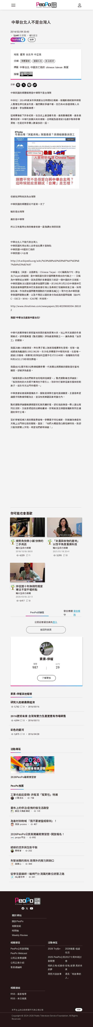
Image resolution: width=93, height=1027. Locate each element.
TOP (79, 1010)
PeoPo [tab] (37, 612)
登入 (55, 622)
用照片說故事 (55, 974)
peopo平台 (20, 837)
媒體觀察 (25, 61)
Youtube (32, 908)
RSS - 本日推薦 (18, 998)
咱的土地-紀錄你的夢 (56, 967)
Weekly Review (20, 935)
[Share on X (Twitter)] (24, 85)
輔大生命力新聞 (23, 548)
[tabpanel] (46, 622)
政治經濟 (49, 61)
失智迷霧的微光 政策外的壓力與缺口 (32, 860)
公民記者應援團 (18, 958)
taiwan (59, 67)
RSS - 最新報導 (18, 994)
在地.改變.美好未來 (73, 967)
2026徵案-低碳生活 (72, 951)
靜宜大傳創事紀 (22, 811)
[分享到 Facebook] (18, 85)
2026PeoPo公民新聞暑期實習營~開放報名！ (38, 834)
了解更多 (46, 678)
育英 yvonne (21, 824)
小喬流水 (19, 798)
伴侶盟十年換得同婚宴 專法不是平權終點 (29, 587)
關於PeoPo (17, 921)
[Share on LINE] (29, 85)
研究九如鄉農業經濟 (23, 702)
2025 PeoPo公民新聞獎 (56, 959)
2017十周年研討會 (73, 959)
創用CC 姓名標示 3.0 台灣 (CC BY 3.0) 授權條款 (27, 74)
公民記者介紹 (17, 962)
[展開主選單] (13, 5)
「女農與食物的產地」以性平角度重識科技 (66, 542)
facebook (23, 908)
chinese (50, 67)
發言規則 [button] (77, 613)
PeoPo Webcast (19, 953)
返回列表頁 (46, 629)
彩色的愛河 (17, 730)
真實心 (18, 864)
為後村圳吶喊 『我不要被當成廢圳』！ (34, 821)
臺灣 (22, 54)
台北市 (29, 54)
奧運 (66, 67)
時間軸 (15, 930)
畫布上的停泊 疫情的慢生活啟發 (30, 808)
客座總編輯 (16, 967)
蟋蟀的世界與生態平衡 (24, 847)
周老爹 (18, 850)
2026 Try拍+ (54, 949)
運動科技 (37, 61)
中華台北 (24, 67)
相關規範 (16, 926)
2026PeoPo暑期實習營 (23, 777)
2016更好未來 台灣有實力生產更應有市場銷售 (38, 716)
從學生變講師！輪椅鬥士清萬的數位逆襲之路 (37, 873)
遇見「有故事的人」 (73, 976)
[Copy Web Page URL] (35, 85)
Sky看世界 (20, 877)
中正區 (37, 54)
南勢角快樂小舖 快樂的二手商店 (29, 542)
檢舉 (32, 40)
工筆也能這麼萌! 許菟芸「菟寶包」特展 (34, 794)
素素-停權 (46, 659)
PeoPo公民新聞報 (20, 949)
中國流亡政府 (37, 67)
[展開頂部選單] (79, 5)
